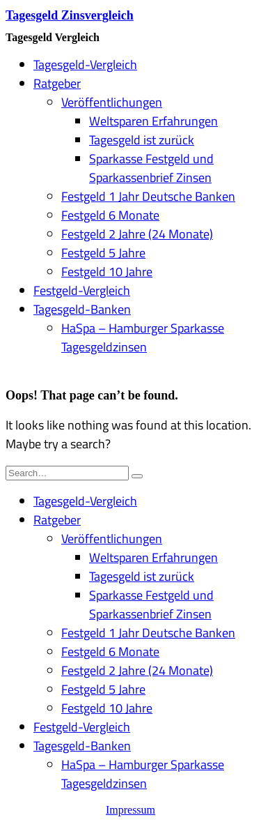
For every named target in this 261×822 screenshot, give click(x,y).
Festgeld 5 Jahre (103, 252)
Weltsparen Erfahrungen (153, 121)
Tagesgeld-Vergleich (85, 64)
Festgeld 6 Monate (110, 215)
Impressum (130, 810)
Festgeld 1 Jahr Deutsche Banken (148, 196)
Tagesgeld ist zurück (141, 139)
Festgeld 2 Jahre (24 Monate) (137, 233)
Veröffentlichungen (111, 102)
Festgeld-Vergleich (81, 290)
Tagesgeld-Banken (82, 309)
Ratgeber (57, 83)
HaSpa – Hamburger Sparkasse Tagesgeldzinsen (142, 337)
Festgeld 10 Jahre (106, 271)
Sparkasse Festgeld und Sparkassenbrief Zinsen (151, 168)
